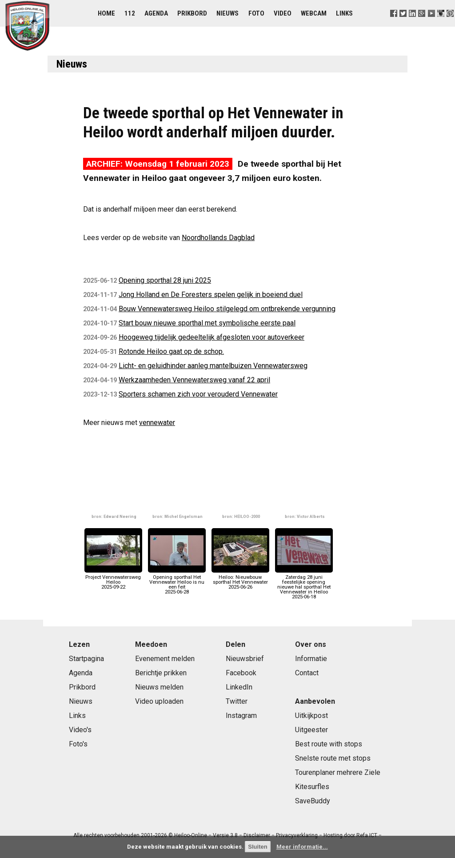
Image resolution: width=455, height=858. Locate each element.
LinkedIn (239, 687)
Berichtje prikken (161, 673)
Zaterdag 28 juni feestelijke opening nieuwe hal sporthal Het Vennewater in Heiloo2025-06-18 (304, 584)
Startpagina (86, 658)
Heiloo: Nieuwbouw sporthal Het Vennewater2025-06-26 (240, 579)
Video (282, 13)
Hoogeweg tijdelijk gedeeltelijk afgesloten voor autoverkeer (211, 337)
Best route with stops (328, 744)
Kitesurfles (312, 786)
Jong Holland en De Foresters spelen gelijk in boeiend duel (211, 294)
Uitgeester (311, 730)
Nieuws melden (159, 687)
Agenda (156, 13)
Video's (80, 730)
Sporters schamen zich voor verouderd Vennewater (198, 394)
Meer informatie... (302, 846)
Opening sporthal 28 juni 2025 (165, 280)
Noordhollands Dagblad (218, 237)
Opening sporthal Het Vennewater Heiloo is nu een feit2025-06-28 (177, 582)
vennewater (157, 422)
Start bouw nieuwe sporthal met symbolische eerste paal (207, 323)
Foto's (78, 744)
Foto (256, 13)
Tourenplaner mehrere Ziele (337, 772)
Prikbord (192, 13)
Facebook (241, 673)
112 (129, 13)
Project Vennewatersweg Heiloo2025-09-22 (113, 579)
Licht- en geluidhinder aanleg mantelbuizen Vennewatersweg (213, 365)
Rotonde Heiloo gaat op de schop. (171, 351)
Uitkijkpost (311, 715)
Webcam (314, 13)
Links (344, 13)
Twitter (236, 701)
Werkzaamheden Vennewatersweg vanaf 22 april (194, 380)
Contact (307, 673)
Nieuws (227, 13)
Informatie (311, 658)
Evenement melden (165, 658)
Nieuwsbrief (245, 658)
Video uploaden (159, 701)
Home (106, 13)
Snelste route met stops (333, 758)
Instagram (241, 715)
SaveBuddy (312, 801)
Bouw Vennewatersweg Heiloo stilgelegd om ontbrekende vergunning (227, 309)
